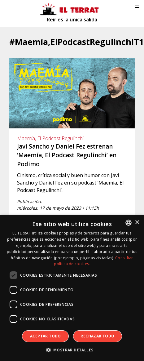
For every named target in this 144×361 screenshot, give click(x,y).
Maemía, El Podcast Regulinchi (50, 138)
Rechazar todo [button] (97, 336)
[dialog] (72, 288)
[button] (72, 350)
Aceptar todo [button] (45, 336)
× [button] (137, 222)
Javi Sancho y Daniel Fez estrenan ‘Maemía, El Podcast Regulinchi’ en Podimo (66, 155)
